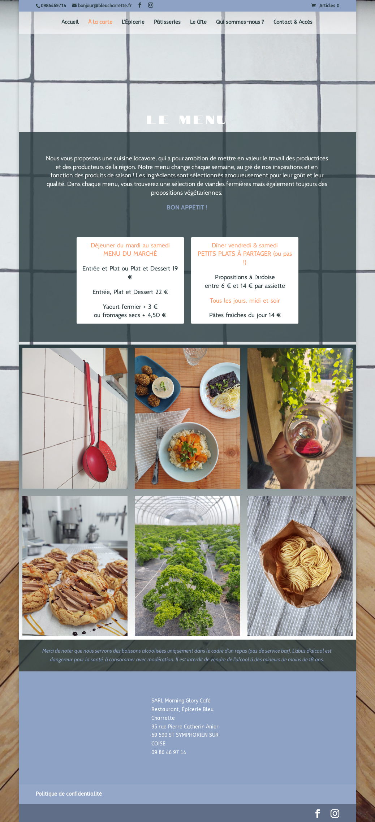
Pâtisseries (167, 22)
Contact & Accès (292, 22)
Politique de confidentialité (69, 794)
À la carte (100, 22)
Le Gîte (198, 22)
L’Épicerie (133, 22)
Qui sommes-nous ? (240, 22)
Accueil (70, 22)
